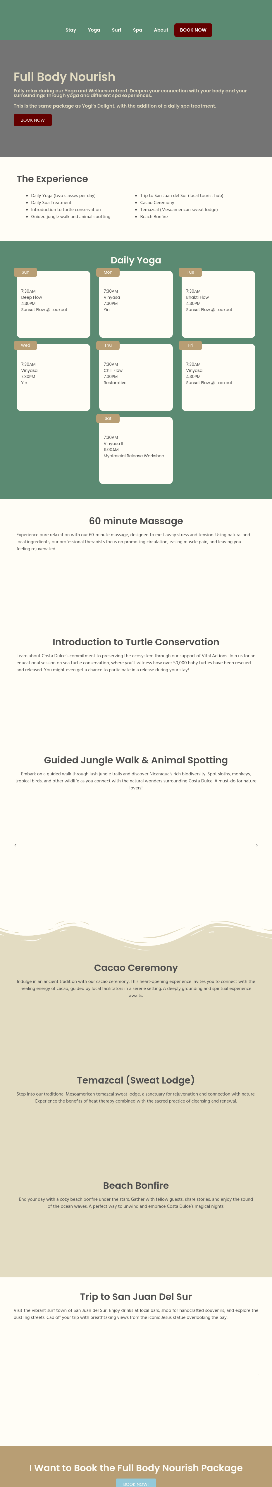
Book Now (193, 30)
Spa (137, 30)
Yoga (94, 30)
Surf (116, 30)
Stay (71, 30)
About (161, 30)
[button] (17, 845)
